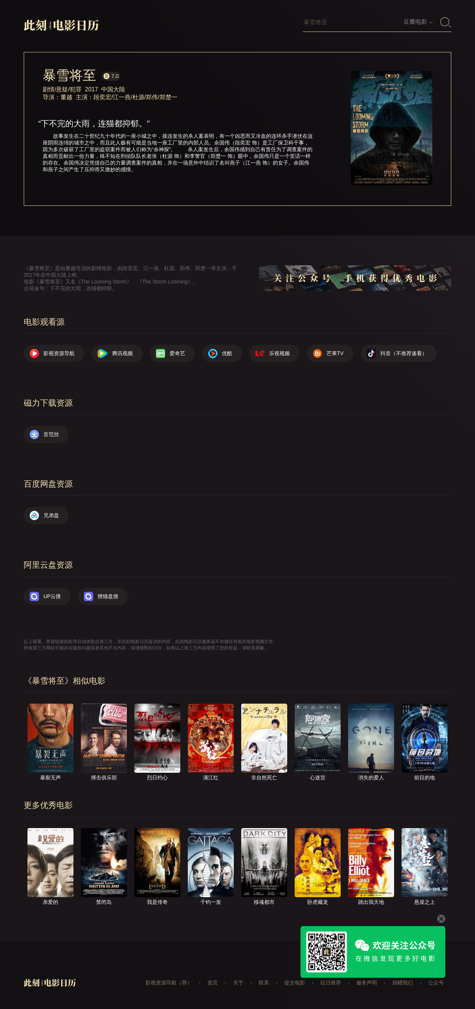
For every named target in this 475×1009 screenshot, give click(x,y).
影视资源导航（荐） (168, 983)
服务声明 (366, 983)
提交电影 (294, 983)
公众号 (436, 983)
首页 (212, 983)
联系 (264, 983)
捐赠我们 (402, 983)
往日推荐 (330, 983)
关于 (238, 983)
